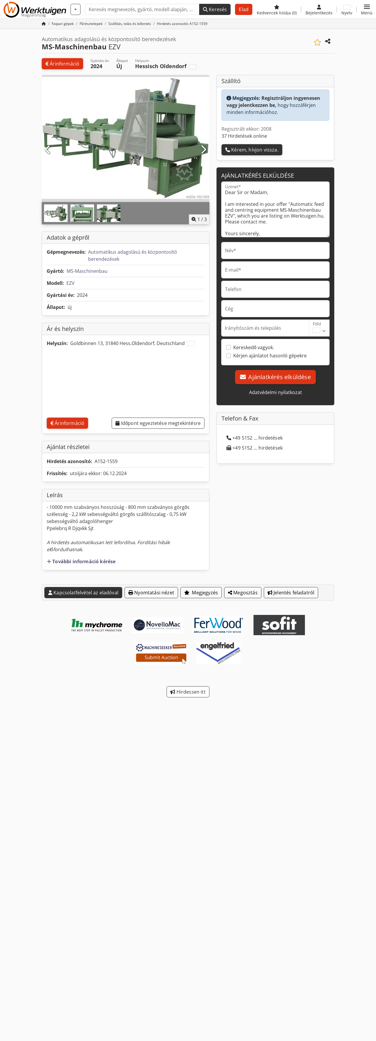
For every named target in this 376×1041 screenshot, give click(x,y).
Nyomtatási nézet (151, 592)
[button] (366, 9)
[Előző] (48, 149)
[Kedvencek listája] (277, 9)
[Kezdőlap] (44, 23)
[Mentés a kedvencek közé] (317, 42)
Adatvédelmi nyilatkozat (275, 392)
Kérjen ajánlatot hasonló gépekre (270, 355)
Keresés (215, 9)
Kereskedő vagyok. (253, 347)
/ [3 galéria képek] (199, 219)
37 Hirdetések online (244, 136)
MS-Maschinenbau (87, 271)
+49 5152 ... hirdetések (254, 438)
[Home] (63, 23)
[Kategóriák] (75, 9)
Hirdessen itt (187, 692)
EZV (70, 283)
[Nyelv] (346, 9)
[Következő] (203, 149)
